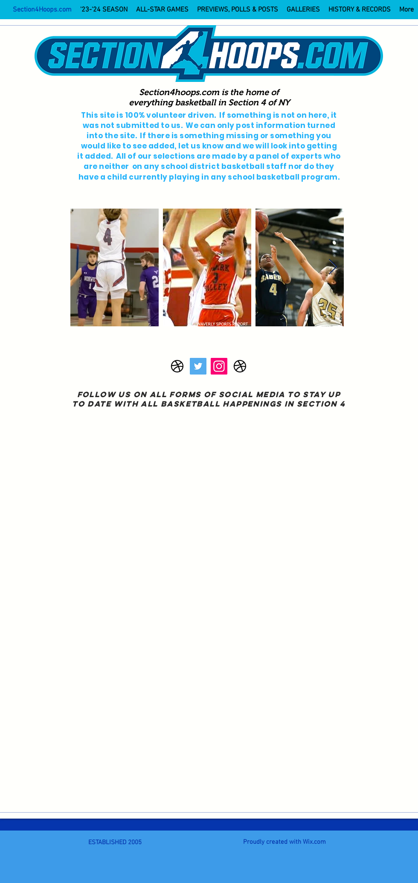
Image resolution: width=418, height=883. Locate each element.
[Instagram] (219, 366)
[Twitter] (198, 366)
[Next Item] (333, 267)
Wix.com (314, 842)
